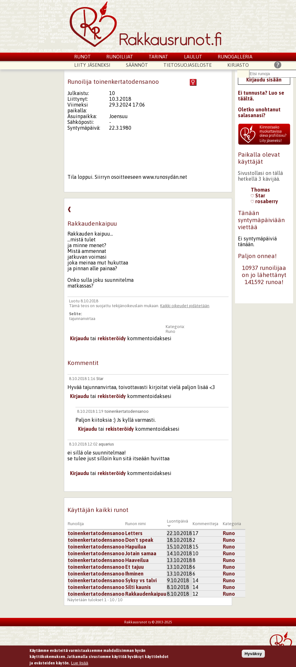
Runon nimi (135, 523)
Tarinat (158, 56)
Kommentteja (205, 523)
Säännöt (137, 65)
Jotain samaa (140, 553)
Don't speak (139, 540)
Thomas (260, 190)
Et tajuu (134, 567)
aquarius (106, 444)
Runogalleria (235, 56)
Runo (170, 331)
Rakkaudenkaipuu (145, 594)
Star (99, 378)
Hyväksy (253, 653)
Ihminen (134, 573)
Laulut (193, 56)
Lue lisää (79, 663)
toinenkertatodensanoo (126, 411)
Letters (134, 533)
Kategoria (232, 523)
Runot (82, 56)
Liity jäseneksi (92, 65)
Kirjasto (238, 65)
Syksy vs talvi (141, 580)
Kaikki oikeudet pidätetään (184, 305)
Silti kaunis (138, 587)
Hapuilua (135, 547)
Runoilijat (119, 56)
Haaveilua (137, 560)
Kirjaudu (79, 338)
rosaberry (264, 201)
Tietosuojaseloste (187, 65)
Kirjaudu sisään (264, 79)
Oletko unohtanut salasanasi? (259, 112)
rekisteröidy (112, 338)
